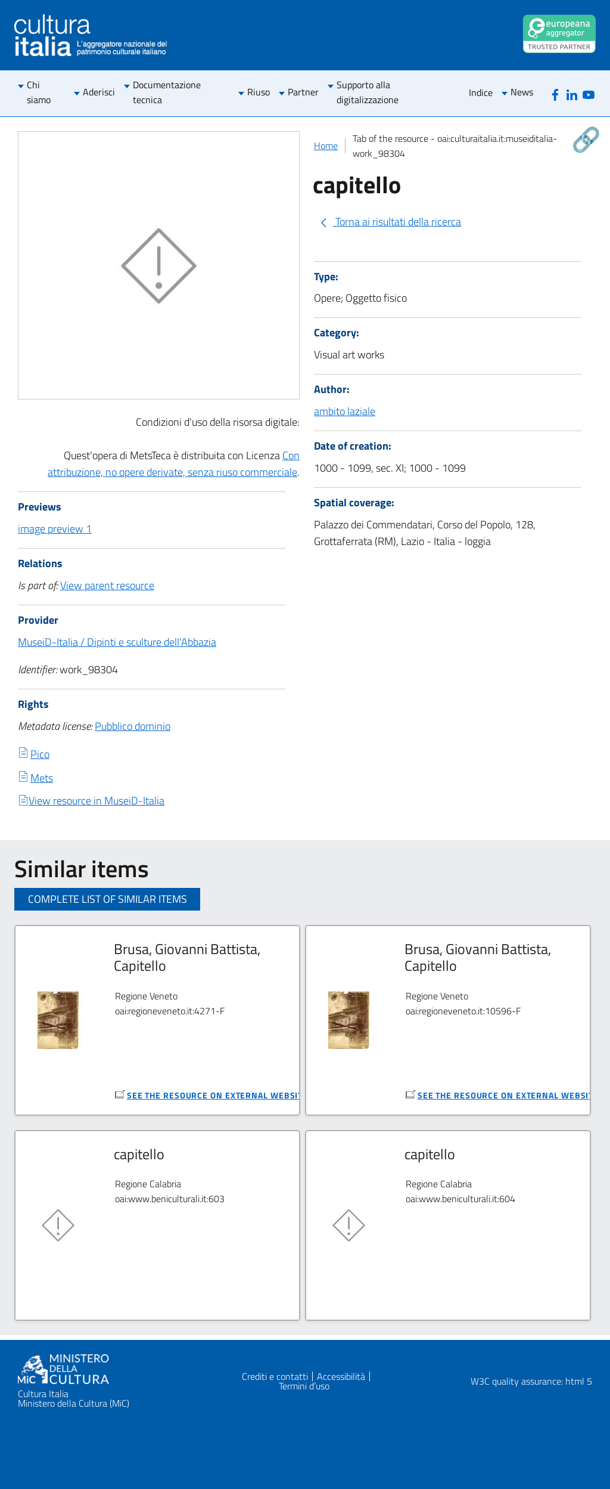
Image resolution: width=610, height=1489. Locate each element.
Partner (303, 92)
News (522, 92)
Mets (41, 778)
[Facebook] (555, 93)
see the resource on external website (217, 1095)
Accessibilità (341, 1376)
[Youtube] (588, 93)
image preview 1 (55, 529)
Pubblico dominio (132, 726)
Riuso (258, 92)
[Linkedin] (572, 93)
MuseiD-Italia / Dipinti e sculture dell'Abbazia (117, 642)
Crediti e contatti (275, 1376)
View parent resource (107, 585)
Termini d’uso (304, 1386)
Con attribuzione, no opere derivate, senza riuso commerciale (174, 463)
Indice (481, 92)
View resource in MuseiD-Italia (96, 801)
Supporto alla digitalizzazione (368, 92)
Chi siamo (39, 92)
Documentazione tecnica (167, 92)
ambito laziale (344, 411)
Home (326, 145)
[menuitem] (46, 93)
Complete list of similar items (107, 899)
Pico (39, 754)
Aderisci (99, 92)
